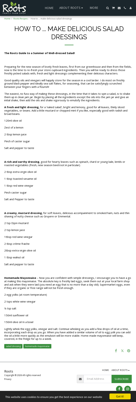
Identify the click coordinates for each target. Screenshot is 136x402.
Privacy (7, 379)
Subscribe (122, 379)
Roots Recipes (20, 18)
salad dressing (13, 346)
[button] (72, 8)
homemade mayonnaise (37, 346)
